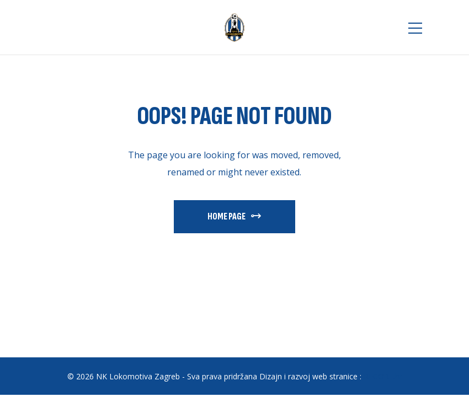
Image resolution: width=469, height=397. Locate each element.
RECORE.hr (383, 376)
